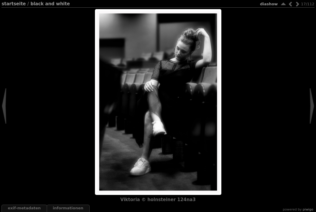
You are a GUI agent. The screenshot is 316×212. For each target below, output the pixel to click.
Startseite (13, 3)
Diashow (268, 4)
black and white (50, 3)
